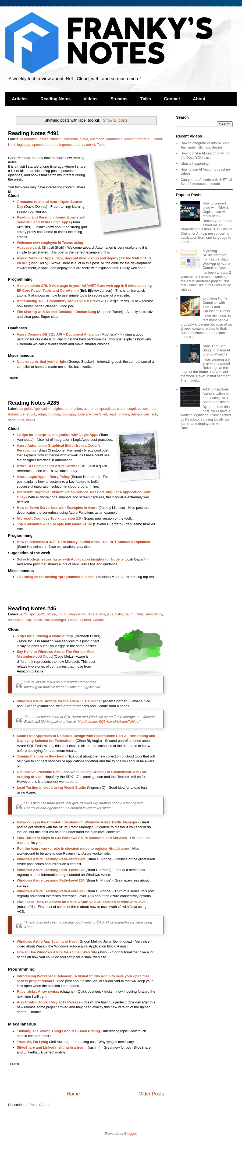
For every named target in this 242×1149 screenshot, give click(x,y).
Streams (119, 99)
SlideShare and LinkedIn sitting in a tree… (52, 1047)
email (158, 139)
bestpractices (105, 409)
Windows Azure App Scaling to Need (47, 941)
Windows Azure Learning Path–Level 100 (51, 870)
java (110, 614)
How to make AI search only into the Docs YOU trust (205, 155)
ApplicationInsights (48, 409)
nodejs (82, 414)
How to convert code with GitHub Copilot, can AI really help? (215, 209)
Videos (91, 99)
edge (42, 414)
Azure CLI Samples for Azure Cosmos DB (51, 466)
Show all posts (115, 120)
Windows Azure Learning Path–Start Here (51, 859)
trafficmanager (55, 620)
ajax (32, 614)
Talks (145, 99)
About (199, 99)
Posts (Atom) (40, 1105)
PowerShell (98, 414)
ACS (23, 614)
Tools (101, 145)
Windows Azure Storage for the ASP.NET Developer (59, 701)
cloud (84, 139)
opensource (41, 145)
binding (56, 139)
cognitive (134, 409)
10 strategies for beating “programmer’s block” (56, 577)
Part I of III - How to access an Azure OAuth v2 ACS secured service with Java (81, 902)
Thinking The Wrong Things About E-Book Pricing (58, 1031)
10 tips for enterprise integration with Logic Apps (57, 435)
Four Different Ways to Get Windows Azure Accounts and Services (72, 838)
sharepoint (16, 620)
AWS (41, 614)
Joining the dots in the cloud (41, 756)
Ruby (139, 614)
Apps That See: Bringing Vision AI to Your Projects (216, 350)
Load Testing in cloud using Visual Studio (51, 787)
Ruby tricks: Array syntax (38, 991)
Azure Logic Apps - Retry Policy (43, 477)
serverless (16, 420)
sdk (154, 414)
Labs (119, 614)
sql (28, 620)
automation (29, 139)
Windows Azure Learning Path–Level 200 (51, 880)
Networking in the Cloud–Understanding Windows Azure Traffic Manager (77, 822)
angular (26, 409)
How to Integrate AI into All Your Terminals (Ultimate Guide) (204, 145)
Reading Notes (56, 99)
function (54, 414)
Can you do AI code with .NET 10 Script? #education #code (206, 182)
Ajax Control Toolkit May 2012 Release (49, 1002)
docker (129, 139)
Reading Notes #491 (33, 133)
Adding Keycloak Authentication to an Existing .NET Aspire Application (216, 395)
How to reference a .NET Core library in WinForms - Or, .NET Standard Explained (83, 542)
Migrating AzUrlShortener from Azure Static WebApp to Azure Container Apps (216, 259)
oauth (129, 614)
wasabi (98, 620)
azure (44, 139)
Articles (20, 99)
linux (11, 145)
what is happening (194, 163)
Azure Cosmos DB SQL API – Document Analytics (58, 334)
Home (73, 1094)
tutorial (73, 620)
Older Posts (151, 1094)
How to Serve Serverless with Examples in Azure (57, 508)
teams (79, 145)
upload (85, 620)
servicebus (153, 614)
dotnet (141, 139)
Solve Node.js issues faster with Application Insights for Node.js (70, 559)
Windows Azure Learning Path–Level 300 (51, 891)
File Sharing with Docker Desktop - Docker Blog (56, 312)
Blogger (130, 1134)
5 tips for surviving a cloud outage (45, 636)
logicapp (23, 145)
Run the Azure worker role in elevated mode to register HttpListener (73, 849)
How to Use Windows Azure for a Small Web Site (57, 952)
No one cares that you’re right (41, 361)
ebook (31, 414)
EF (150, 139)
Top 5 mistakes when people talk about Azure (54, 524)
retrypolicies (140, 414)
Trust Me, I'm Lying (32, 1042)
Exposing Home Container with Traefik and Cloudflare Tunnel (216, 304)
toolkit (90, 145)
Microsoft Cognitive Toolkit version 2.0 (49, 518)
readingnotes (62, 145)
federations (96, 614)
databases (114, 139)
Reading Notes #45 (32, 608)
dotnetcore (16, 414)
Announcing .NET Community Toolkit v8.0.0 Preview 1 (61, 301)
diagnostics (77, 614)
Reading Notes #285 (33, 403)
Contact (172, 99)
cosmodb (97, 139)
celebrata (70, 139)
